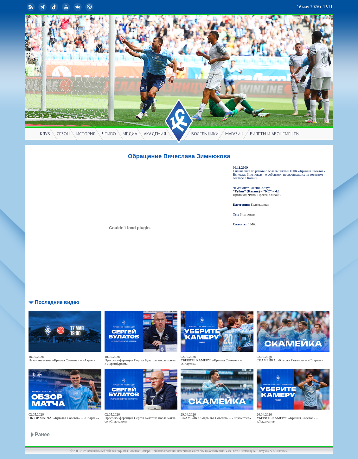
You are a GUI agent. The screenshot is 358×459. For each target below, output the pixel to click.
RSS (31, 7)
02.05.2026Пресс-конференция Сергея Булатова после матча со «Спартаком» (140, 418)
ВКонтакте (78, 7)
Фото (252, 195)
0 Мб (251, 224)
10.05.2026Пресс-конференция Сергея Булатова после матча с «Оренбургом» (140, 360)
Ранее (42, 434)
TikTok (55, 7)
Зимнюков (247, 214)
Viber (90, 7)
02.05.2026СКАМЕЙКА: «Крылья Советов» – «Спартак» (290, 358)
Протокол (239, 195)
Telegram (43, 7)
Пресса (262, 195)
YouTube (66, 7)
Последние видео (57, 302)
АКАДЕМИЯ (155, 134)
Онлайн (274, 195)
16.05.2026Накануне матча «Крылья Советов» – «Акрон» (62, 358)
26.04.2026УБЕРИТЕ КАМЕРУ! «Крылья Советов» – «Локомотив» (287, 418)
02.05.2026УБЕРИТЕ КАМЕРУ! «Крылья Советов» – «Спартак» (211, 360)
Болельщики (260, 204)
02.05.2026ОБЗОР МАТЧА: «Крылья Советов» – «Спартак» (64, 416)
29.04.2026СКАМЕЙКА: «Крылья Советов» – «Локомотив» (216, 416)
